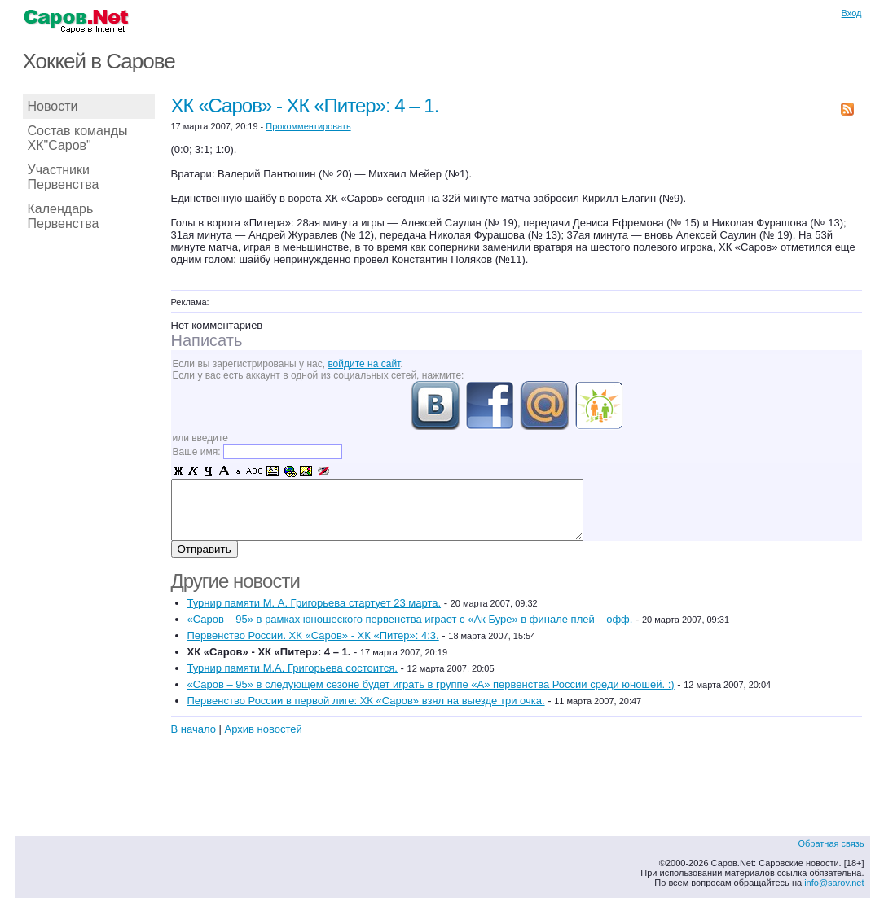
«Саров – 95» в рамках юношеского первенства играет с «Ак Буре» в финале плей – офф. (410, 619)
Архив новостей (262, 729)
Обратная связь (831, 843)
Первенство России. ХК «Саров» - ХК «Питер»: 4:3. (313, 635)
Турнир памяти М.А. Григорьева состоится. (292, 668)
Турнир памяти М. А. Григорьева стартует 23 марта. (314, 603)
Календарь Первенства (63, 216)
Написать (207, 340)
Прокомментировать (308, 126)
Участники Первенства (63, 177)
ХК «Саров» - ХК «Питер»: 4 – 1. (305, 105)
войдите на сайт (364, 364)
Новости (53, 106)
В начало (193, 729)
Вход (852, 13)
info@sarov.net (834, 882)
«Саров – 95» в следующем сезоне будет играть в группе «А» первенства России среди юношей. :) (431, 684)
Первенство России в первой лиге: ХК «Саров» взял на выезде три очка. (366, 700)
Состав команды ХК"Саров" (78, 138)
